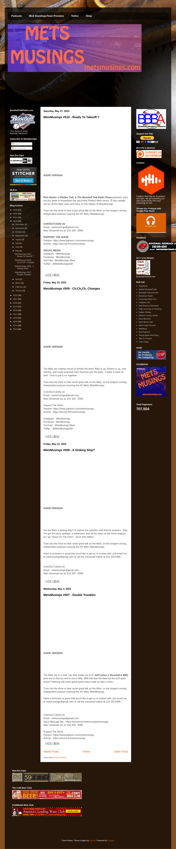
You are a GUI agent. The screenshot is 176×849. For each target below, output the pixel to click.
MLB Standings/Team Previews (46, 16)
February (19, 287)
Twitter (75, 16)
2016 (15, 318)
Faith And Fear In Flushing (150, 309)
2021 (15, 299)
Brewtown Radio (146, 296)
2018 (15, 310)
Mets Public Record (147, 325)
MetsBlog (143, 329)
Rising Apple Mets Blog (149, 335)
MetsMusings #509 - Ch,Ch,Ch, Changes (71, 288)
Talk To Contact (145, 338)
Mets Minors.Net (146, 322)
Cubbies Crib (144, 302)
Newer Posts (51, 751)
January (19, 290)
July (17, 243)
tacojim (92, 840)
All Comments (19, 148)
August (18, 239)
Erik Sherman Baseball (148, 306)
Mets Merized (144, 319)
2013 (15, 329)
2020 (15, 303)
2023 (15, 221)
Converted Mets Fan (147, 299)
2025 (15, 214)
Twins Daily (143, 342)
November (20, 228)
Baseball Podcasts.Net (148, 293)
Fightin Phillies (145, 312)
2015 (15, 321)
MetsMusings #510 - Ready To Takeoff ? (71, 117)
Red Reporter (144, 332)
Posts (15, 144)
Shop (89, 16)
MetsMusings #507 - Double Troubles (69, 595)
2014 (15, 325)
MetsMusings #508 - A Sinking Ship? (69, 450)
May (17, 251)
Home (86, 751)
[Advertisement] (66, 827)
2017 (15, 314)
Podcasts (16, 16)
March (18, 283)
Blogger (110, 840)
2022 (15, 295)
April (17, 279)
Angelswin (143, 286)
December (20, 224)
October (19, 232)
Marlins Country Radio (148, 315)
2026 (15, 210)
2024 (15, 217)
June (17, 247)
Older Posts (121, 751)
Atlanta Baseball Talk (148, 289)
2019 (15, 306)
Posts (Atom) (60, 757)
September (20, 236)
